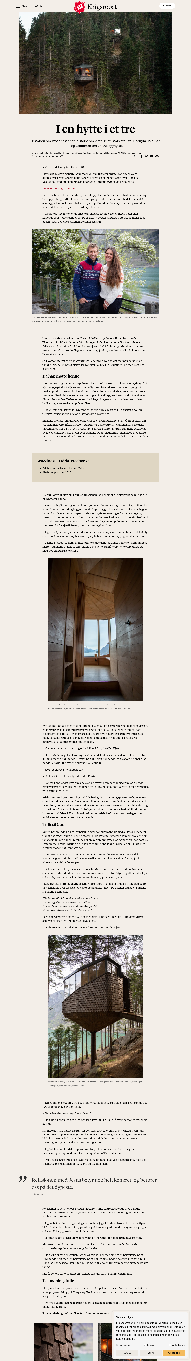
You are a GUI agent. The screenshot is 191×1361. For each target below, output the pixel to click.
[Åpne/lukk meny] (21, 6)
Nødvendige (124, 1345)
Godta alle (174, 1352)
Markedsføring (178, 1345)
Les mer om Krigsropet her (58, 188)
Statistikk (151, 1345)
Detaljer (127, 1352)
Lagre (150, 1352)
